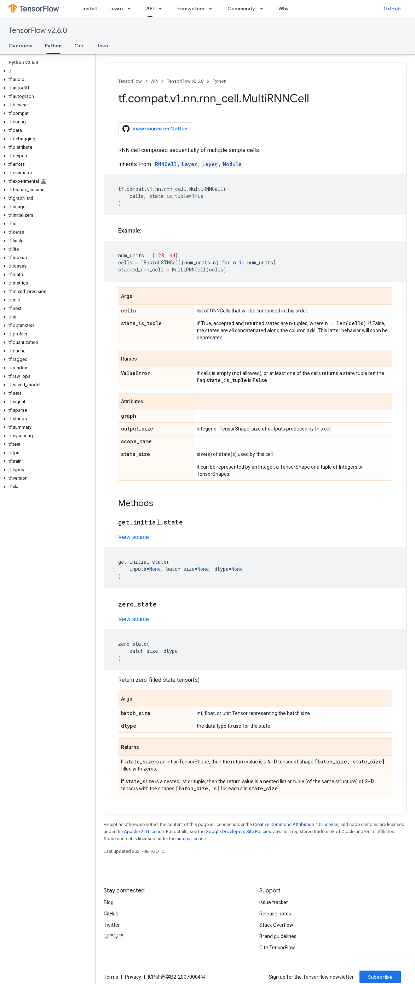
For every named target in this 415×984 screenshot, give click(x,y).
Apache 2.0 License (144, 831)
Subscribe (380, 977)
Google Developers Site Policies (238, 831)
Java (102, 45)
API (154, 81)
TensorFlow (130, 81)
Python (219, 81)
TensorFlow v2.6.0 (37, 30)
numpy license (191, 838)
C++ (79, 45)
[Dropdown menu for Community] (263, 8)
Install (89, 8)
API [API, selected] (150, 8)
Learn (116, 8)
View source (133, 537)
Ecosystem (190, 8)
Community (241, 8)
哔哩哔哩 (113, 936)
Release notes (275, 913)
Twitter (112, 925)
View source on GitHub (155, 128)
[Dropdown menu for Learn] (131, 8)
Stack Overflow (276, 925)
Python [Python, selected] (53, 45)
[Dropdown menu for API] (162, 8)
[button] (46, 71)
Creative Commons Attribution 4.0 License (295, 824)
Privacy (133, 977)
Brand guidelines (277, 936)
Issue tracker (273, 902)
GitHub (392, 8)
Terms (111, 977)
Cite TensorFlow (277, 947)
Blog (109, 902)
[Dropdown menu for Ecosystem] (212, 8)
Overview (20, 45)
